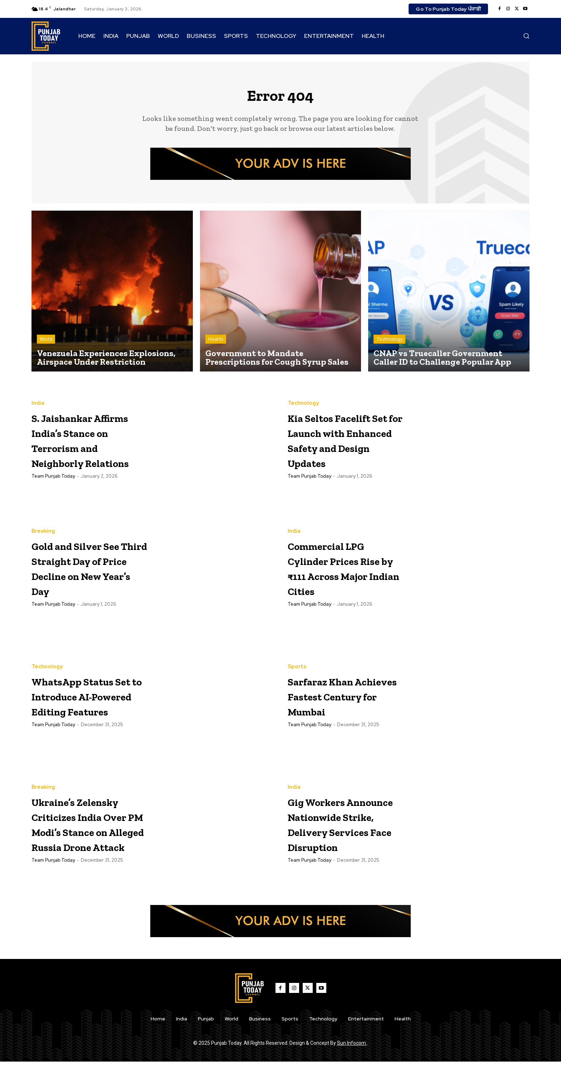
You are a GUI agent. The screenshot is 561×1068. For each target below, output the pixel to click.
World (46, 344)
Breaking (43, 528)
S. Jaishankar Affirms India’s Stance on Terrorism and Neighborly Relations (80, 444)
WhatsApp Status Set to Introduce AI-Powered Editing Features (86, 700)
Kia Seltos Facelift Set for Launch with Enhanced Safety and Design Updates (344, 444)
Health (215, 344)
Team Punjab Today (53, 496)
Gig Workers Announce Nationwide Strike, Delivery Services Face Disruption (339, 828)
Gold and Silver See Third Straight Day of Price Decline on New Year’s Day (84, 572)
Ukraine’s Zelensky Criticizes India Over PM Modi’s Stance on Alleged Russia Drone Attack (83, 829)
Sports (297, 664)
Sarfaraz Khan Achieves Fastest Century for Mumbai (344, 700)
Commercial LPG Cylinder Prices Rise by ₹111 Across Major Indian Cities (343, 572)
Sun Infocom (352, 1049)
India (37, 393)
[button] (526, 36)
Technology (389, 344)
